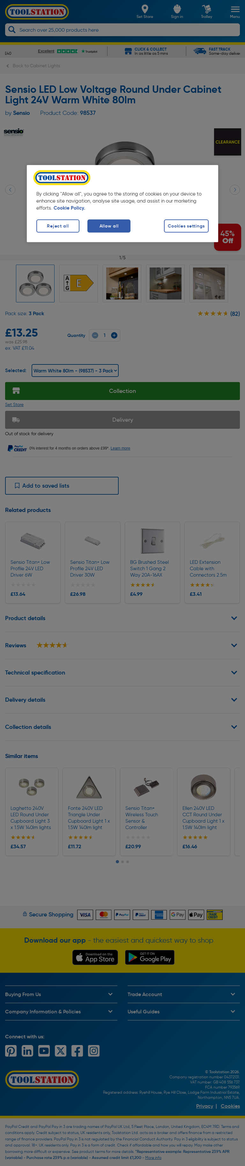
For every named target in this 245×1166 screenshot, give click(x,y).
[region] (122, 203)
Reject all (58, 226)
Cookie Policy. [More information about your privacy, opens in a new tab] (69, 208)
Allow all (109, 226)
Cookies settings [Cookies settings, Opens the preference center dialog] (186, 226)
